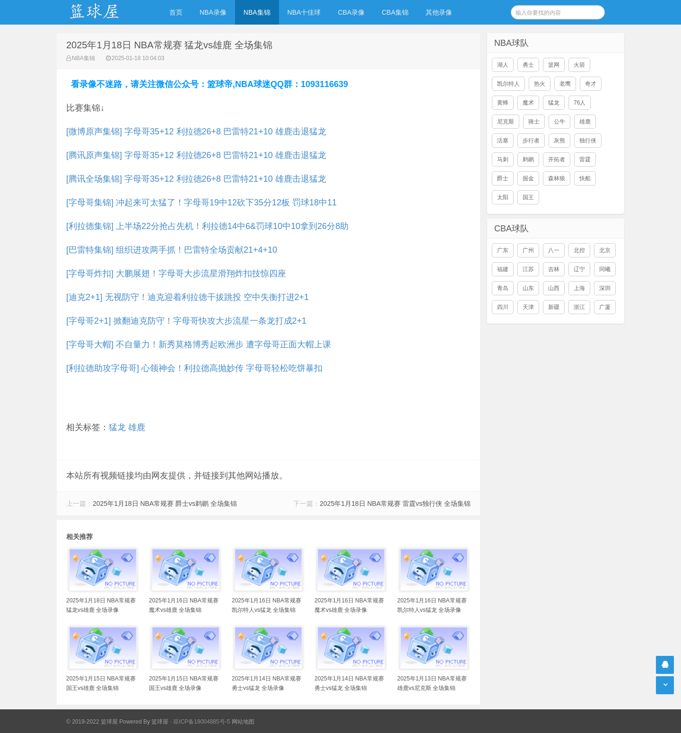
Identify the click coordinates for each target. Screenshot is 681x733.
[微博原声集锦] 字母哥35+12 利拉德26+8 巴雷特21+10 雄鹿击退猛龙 (196, 131)
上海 (579, 288)
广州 (528, 250)
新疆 (553, 307)
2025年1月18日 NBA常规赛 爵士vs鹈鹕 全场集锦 (165, 503)
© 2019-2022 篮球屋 (92, 721)
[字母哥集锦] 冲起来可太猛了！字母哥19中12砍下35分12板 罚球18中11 (201, 202)
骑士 (534, 121)
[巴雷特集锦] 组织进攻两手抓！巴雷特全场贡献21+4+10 (171, 250)
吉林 (553, 269)
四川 (502, 307)
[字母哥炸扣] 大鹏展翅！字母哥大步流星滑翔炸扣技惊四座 (176, 273)
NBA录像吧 (104, 12)
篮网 (553, 65)
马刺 (502, 159)
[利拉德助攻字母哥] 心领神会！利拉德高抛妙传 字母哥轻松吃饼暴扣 (194, 368)
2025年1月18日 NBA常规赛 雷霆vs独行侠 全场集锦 (395, 503)
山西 (553, 288)
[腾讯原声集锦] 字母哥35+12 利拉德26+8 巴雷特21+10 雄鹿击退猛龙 (196, 155)
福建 (502, 269)
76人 (579, 102)
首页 (176, 12)
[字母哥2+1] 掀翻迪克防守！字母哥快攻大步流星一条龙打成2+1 (186, 321)
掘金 (528, 178)
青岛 (502, 288)
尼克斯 (505, 121)
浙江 (579, 307)
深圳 (605, 288)
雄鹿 (136, 427)
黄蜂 (502, 102)
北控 (579, 250)
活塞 (502, 140)
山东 (528, 288)
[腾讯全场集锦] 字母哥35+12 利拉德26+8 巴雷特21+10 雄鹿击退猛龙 (196, 179)
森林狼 (556, 178)
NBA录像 (213, 12)
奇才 (590, 83)
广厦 (605, 307)
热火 (539, 83)
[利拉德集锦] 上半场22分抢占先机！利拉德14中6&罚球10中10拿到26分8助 (207, 226)
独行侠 (587, 140)
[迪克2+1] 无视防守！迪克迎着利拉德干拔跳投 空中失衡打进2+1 (187, 297)
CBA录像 (351, 12)
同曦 (605, 269)
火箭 (579, 65)
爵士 (502, 178)
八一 (553, 250)
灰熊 (559, 140)
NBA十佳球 (304, 12)
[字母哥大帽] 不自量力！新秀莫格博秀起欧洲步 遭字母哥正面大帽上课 (198, 344)
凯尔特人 (508, 83)
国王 (528, 197)
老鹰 (565, 83)
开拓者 (556, 159)
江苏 (528, 269)
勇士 (528, 65)
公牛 (559, 121)
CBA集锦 (395, 12)
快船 (585, 178)
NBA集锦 (257, 12)
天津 (528, 307)
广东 (502, 250)
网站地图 (243, 721)
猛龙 (117, 427)
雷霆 (585, 159)
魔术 (528, 102)
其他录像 (439, 12)
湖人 (502, 65)
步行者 (531, 140)
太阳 (502, 197)
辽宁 (579, 269)
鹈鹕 (528, 159)
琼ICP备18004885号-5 (201, 721)
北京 (605, 250)
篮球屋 (159, 721)
